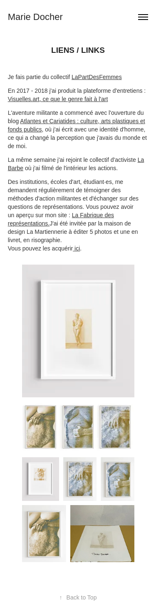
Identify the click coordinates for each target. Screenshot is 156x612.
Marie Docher (35, 17)
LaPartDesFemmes (97, 77)
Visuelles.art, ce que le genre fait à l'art (58, 99)
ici (76, 248)
